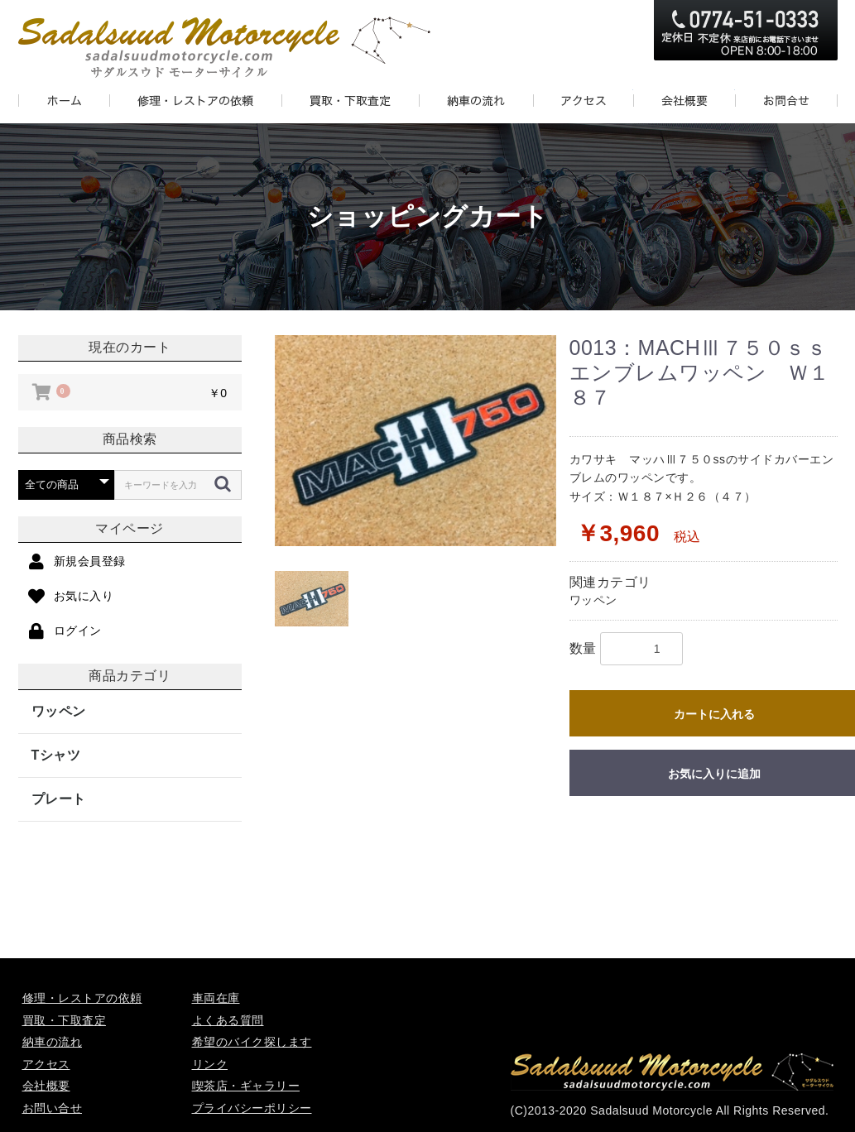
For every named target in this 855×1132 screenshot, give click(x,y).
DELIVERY (476, 100)
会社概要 (46, 1085)
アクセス (46, 1064)
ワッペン (58, 711)
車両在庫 (216, 998)
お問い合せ (52, 1108)
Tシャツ (56, 755)
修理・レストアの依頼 (82, 998)
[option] (415, 440)
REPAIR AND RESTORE (195, 100)
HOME (63, 100)
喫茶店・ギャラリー (246, 1085)
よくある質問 (228, 1020)
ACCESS (583, 100)
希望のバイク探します (252, 1041)
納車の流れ (52, 1041)
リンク (210, 1064)
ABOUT (684, 100)
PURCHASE (350, 100)
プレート (58, 799)
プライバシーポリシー (252, 1108)
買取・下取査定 (64, 1020)
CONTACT (786, 100)
